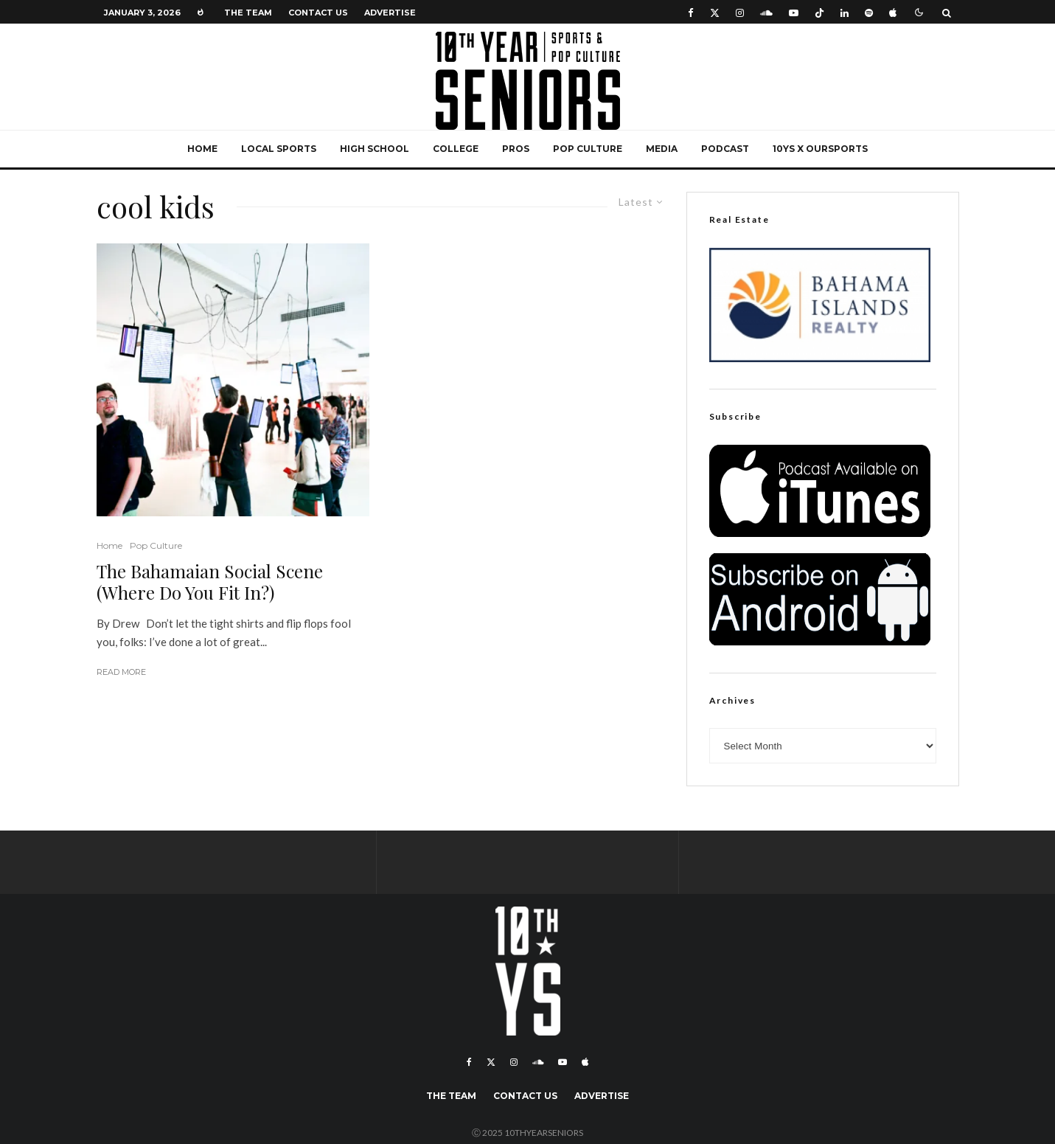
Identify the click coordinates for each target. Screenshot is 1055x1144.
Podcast (725, 148)
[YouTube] (794, 12)
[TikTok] (819, 12)
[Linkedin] (844, 12)
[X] (715, 12)
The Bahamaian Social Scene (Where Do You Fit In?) (210, 582)
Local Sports (278, 148)
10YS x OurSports (820, 148)
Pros (515, 148)
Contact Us (318, 12)
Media (662, 148)
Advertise (390, 12)
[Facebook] (691, 12)
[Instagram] (740, 12)
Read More (121, 672)
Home (202, 148)
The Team (248, 12)
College (455, 148)
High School (374, 148)
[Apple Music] (893, 12)
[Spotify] (869, 12)
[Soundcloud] (766, 12)
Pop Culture (587, 148)
